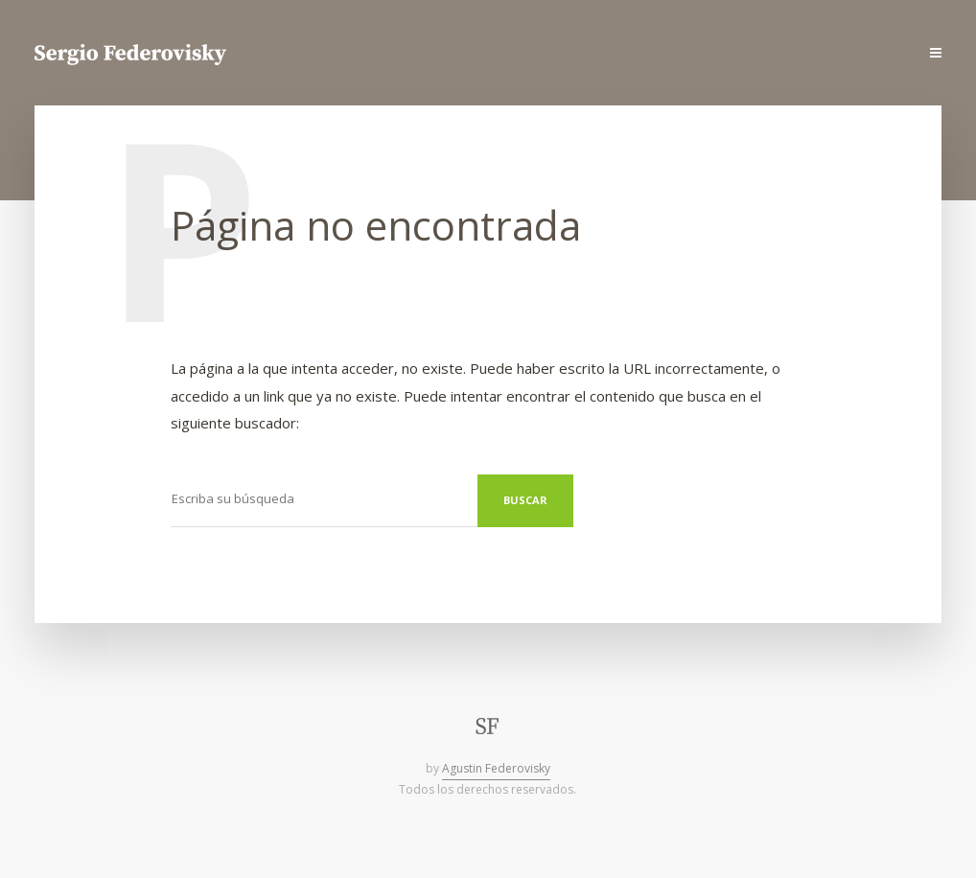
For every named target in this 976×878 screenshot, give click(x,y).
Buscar (525, 500)
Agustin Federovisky (496, 768)
